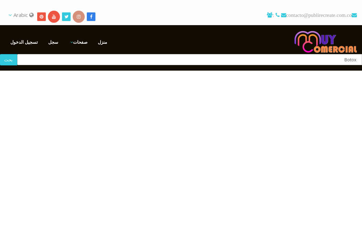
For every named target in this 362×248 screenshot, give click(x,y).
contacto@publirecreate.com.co (319, 15)
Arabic (21, 14)
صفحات (80, 42)
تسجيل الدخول (24, 42)
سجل (53, 42)
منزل (102, 42)
